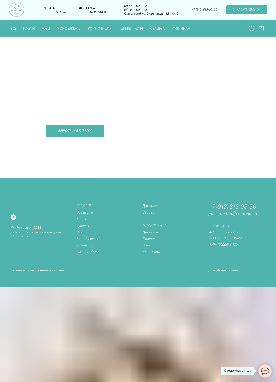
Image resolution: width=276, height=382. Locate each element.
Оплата (49, 8)
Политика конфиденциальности (37, 270)
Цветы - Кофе (88, 252)
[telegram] (261, 28)
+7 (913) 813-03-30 (232, 207)
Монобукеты (87, 239)
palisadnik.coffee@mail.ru (233, 214)
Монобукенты (69, 28)
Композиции (100, 28)
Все (13, 28)
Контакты (98, 11)
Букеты (29, 28)
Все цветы (85, 212)
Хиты (81, 219)
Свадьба (157, 28)
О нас (61, 11)
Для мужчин (152, 206)
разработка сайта (224, 270)
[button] (246, 9)
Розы (45, 28)
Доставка (87, 8)
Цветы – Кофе (132, 28)
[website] (251, 28)
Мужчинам (180, 28)
